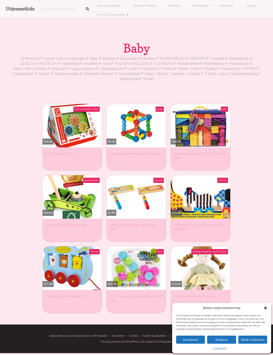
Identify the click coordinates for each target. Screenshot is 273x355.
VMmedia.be (99, 335)
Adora (47, 58)
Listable (149, 341)
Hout (106, 64)
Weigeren (221, 339)
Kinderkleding (213, 64)
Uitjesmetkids (20, 8)
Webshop (174, 5)
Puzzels (44, 74)
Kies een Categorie (109, 5)
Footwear (217, 58)
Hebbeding (70, 64)
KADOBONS (163, 64)
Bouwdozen (129, 58)
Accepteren (190, 339)
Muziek (210, 69)
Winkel (148, 79)
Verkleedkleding (244, 74)
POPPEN (249, 69)
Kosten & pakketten (154, 335)
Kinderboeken (187, 64)
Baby (94, 58)
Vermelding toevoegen (111, 14)
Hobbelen (90, 64)
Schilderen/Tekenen (99, 74)
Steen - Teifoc (155, 74)
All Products (29, 58)
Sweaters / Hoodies (185, 74)
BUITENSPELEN (173, 58)
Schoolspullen (130, 74)
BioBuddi (109, 58)
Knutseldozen (238, 64)
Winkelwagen (201, 5)
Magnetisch (150, 69)
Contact (133, 335)
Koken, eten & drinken (30, 69)
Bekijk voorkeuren (253, 339)
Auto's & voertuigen (70, 58)
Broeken (149, 58)
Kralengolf (59, 69)
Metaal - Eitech (189, 69)
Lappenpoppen (83, 69)
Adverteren (118, 335)
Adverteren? (226, 5)
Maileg (168, 69)
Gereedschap (239, 58)
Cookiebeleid (220, 348)
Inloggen (251, 5)
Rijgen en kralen (67, 74)
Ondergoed (229, 69)
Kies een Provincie (144, 5)
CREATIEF (197, 58)
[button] (265, 308)
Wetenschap (129, 79)
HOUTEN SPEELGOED (132, 64)
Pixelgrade (165, 341)
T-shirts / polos (216, 74)
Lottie (132, 69)
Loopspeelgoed (111, 69)
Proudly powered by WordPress (120, 341)
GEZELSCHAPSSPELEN (38, 64)
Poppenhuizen (23, 74)
